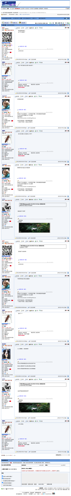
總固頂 (45, 488)
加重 (39, 489)
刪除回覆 (65, 489)
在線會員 (27, 8)
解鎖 (59, 489)
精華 (46, 489)
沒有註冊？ (41, 465)
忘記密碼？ (63, 465)
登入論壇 (12, 8)
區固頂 (55, 488)
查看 (22, 27)
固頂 (64, 488)
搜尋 (26, 27)
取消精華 (50, 489)
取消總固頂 (50, 488)
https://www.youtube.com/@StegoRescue (26, 118)
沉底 (36, 489)
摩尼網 (43, 492)
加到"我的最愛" (10, 488)
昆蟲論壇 (5, 14)
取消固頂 (68, 488)
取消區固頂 (59, 488)
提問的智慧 (20, 50)
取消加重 (42, 489)
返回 (17, 14)
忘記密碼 (22, 8)
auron (35, 494)
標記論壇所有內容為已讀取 (63, 14)
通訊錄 (32, 27)
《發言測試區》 (11, 14)
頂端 (3, 488)
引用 (36, 27)
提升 (53, 489)
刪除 (58, 470)
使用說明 (41, 8)
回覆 (40, 27)
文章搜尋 (32, 8)
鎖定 (56, 489)
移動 (69, 489)
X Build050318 (46, 494)
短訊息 (18, 27)
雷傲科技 (25, 494)
